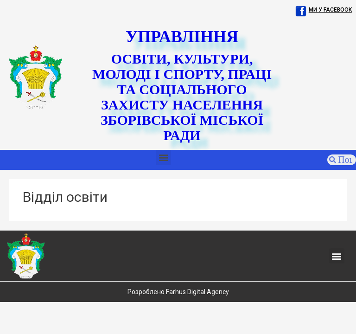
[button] (163, 157)
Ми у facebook (330, 9)
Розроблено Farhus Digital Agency (178, 291)
